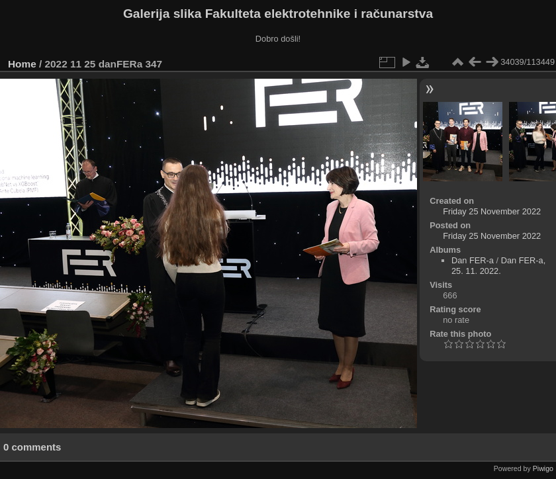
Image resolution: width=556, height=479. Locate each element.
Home (22, 63)
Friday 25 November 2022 (492, 211)
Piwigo (543, 468)
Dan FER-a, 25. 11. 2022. (498, 265)
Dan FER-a (472, 260)
